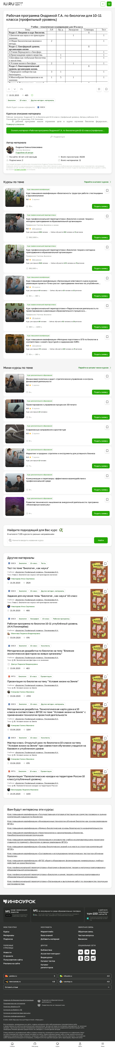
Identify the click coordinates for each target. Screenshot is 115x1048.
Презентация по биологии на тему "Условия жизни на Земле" (43, 681)
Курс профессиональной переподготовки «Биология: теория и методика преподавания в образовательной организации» (60, 251)
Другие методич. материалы (42, 100)
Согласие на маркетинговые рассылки (16, 1013)
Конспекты (45, 646)
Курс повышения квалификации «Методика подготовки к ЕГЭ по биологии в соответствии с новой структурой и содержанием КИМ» (62, 340)
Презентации (46, 676)
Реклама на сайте (11, 963)
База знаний (47, 935)
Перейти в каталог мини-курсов (95, 367)
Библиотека (46, 950)
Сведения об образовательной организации (18, 1000)
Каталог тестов (48, 961)
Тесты (43, 563)
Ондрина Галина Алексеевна (29, 147)
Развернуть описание (15, 124)
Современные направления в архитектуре (46, 429)
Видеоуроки (46, 957)
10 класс (23, 100)
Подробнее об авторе (24, 152)
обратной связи (77, 1038)
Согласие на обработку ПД (12, 1010)
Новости (7, 952)
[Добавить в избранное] (106, 89)
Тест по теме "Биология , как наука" (28, 568)
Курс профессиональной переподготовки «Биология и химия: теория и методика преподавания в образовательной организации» (59, 220)
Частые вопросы (86, 935)
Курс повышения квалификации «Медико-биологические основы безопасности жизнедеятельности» (55, 828)
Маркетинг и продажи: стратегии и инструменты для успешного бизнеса (60, 453)
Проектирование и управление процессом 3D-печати (51, 404)
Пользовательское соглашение (14, 1003)
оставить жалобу (20, 169)
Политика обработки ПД (11, 1006)
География (34, 619)
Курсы (6, 931)
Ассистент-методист (50, 953)
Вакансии (82, 939)
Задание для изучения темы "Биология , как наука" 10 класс (42, 595)
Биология (12, 100)
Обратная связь (85, 931)
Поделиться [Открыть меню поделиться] (57, 137)
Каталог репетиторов (47, 966)
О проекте (8, 956)
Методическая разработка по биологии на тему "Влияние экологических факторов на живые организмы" (40, 652)
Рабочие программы (61, 619)
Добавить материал (50, 939)
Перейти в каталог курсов (98, 182)
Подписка (8, 939)
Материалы (8, 935)
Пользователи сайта (13, 959)
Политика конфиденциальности (14, 1016)
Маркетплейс (47, 931)
